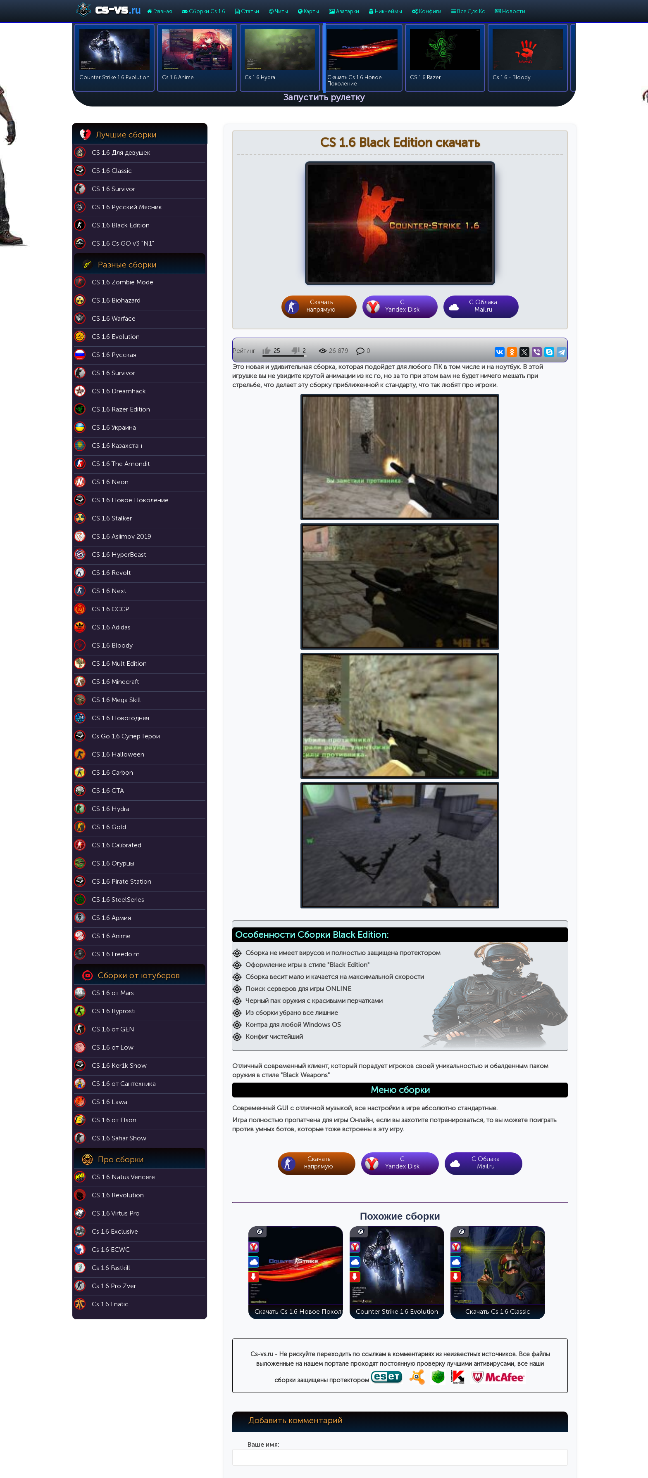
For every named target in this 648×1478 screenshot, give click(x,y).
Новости (510, 11)
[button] (239, 1103)
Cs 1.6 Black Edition (449, 1389)
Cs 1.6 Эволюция (447, 1401)
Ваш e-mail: (263, 1037)
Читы (278, 11)
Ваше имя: (263, 989)
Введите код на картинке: (263, 1218)
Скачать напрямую (321, 306)
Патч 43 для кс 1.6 (358, 1389)
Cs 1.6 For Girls (444, 1435)
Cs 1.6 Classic (442, 1377)
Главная (159, 11)
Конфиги (426, 11)
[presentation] (238, 1102)
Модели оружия (355, 1435)
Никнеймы (385, 11)
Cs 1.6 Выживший (447, 1412)
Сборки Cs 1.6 (203, 11)
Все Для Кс (468, 11)
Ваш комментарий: (263, 1086)
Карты (308, 11)
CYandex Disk (402, 306)
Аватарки (344, 11)
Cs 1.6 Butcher (443, 1424)
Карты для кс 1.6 (356, 1377)
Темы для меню (355, 1424)
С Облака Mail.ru (483, 306)
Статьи (247, 11)
